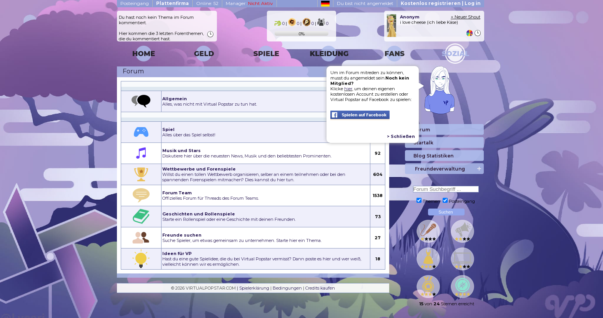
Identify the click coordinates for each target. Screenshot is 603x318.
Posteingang (134, 3)
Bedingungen (287, 288)
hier (348, 88)
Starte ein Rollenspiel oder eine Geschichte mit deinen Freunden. (229, 216)
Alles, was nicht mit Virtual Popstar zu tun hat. (209, 101)
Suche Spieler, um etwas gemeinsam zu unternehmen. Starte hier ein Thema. (241, 237)
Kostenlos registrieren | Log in (441, 3)
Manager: (249, 3)
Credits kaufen (320, 288)
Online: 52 (207, 3)
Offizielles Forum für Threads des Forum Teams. (210, 195)
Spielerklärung (254, 288)
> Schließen (401, 136)
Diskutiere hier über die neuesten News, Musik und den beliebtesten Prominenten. (246, 153)
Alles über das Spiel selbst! (188, 132)
